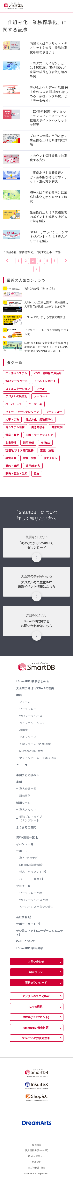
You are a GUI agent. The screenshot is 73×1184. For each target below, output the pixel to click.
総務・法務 (30, 458)
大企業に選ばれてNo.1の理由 (35, 688)
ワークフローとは (30, 892)
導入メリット (27, 809)
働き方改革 (38, 427)
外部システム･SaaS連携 (35, 744)
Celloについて (25, 941)
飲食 (36, 473)
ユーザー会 (35, 404)
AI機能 (23, 730)
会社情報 (22, 917)
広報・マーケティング (39, 434)
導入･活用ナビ (28, 857)
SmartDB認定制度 (31, 864)
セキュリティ (27, 737)
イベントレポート (45, 380)
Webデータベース (16, 380)
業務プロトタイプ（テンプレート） (30, 818)
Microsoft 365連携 (31, 751)
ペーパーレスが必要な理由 (36, 906)
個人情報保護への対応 (36, 1152)
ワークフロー (54, 411)
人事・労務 (12, 419)
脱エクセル (50, 458)
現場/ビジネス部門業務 (19, 450)
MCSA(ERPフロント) (36, 1017)
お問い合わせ (36, 961)
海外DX (45, 442)
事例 (19, 781)
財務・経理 (12, 465)
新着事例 (25, 795)
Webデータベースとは (33, 899)
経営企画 (10, 458)
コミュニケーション (17, 388)
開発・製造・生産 (16, 473)
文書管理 (10, 442)
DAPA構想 (35, 1006)
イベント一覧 (24, 844)
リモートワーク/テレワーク (22, 411)
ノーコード (40, 396)
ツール (41, 388)
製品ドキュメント (30, 871)
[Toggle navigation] (65, 7)
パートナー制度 (29, 879)
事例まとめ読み (26, 775)
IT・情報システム (16, 373)
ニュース (22, 765)
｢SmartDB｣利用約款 (29, 948)
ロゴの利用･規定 (36, 1171)
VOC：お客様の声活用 (48, 373)
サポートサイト (26, 923)
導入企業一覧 (27, 788)
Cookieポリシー (36, 1158)
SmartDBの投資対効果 (36, 1038)
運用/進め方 (33, 465)
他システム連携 (15, 427)
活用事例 (28, 442)
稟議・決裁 (47, 450)
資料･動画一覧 (25, 837)
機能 (19, 695)
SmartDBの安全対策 (36, 1027)
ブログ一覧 (23, 886)
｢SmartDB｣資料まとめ (31, 681)
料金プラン (36, 972)
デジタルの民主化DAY (35, 996)
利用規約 (36, 1165)
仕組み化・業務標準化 (39, 419)
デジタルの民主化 (16, 396)
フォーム (25, 701)
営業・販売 (12, 434)
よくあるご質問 (26, 827)
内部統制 (57, 427)
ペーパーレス (13, 404)
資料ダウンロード (36, 982)
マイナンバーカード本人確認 (37, 758)
